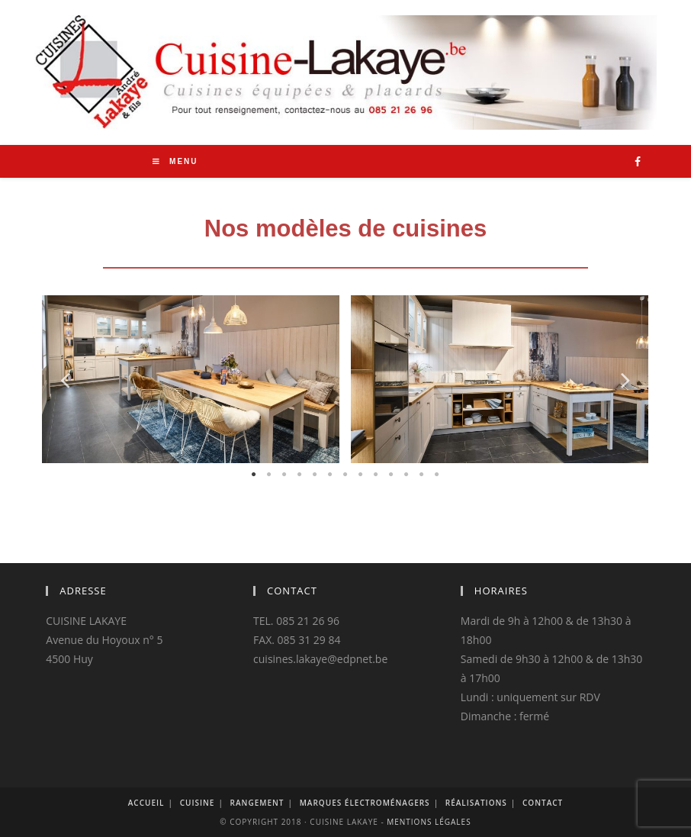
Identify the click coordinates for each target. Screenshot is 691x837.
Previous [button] (64, 378)
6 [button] (330, 474)
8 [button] (360, 474)
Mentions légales (429, 821)
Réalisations (476, 802)
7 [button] (345, 474)
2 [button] (269, 474)
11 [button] (406, 474)
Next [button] (626, 378)
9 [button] (376, 474)
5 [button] (315, 474)
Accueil (146, 802)
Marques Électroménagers (365, 802)
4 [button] (299, 474)
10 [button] (391, 474)
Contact (542, 802)
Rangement (257, 802)
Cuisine (197, 802)
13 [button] (437, 474)
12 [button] (421, 474)
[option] (185, 378)
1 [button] (254, 474)
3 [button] (284, 474)
